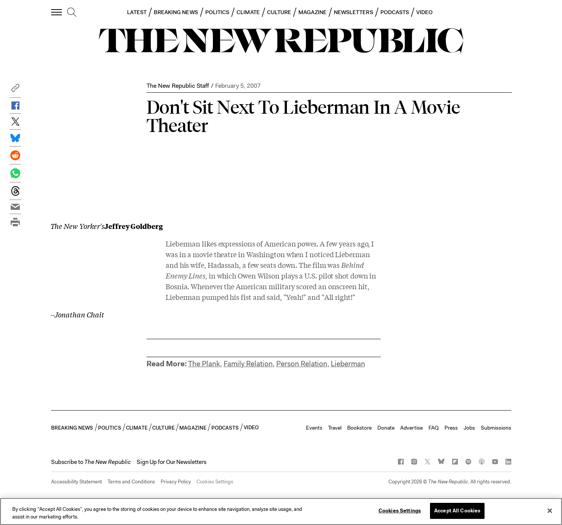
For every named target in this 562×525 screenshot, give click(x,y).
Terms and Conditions (131, 481)
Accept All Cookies (457, 510)
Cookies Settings (214, 481)
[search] (72, 12)
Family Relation (248, 364)
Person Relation (301, 364)
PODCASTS (394, 12)
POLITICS (217, 12)
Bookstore (359, 427)
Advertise (411, 427)
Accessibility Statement (76, 481)
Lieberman (348, 364)
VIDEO (424, 12)
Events (314, 427)
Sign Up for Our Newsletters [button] (171, 462)
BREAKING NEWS (176, 12)
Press (451, 427)
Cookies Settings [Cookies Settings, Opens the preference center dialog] (399, 510)
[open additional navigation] (57, 12)
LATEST (136, 12)
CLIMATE (248, 12)
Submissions (496, 427)
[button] (15, 90)
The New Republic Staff (178, 86)
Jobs (469, 427)
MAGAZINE (312, 12)
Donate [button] (386, 427)
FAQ (433, 427)
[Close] (549, 510)
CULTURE (279, 12)
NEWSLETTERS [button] (353, 12)
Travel (334, 427)
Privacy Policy (176, 481)
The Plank (204, 364)
